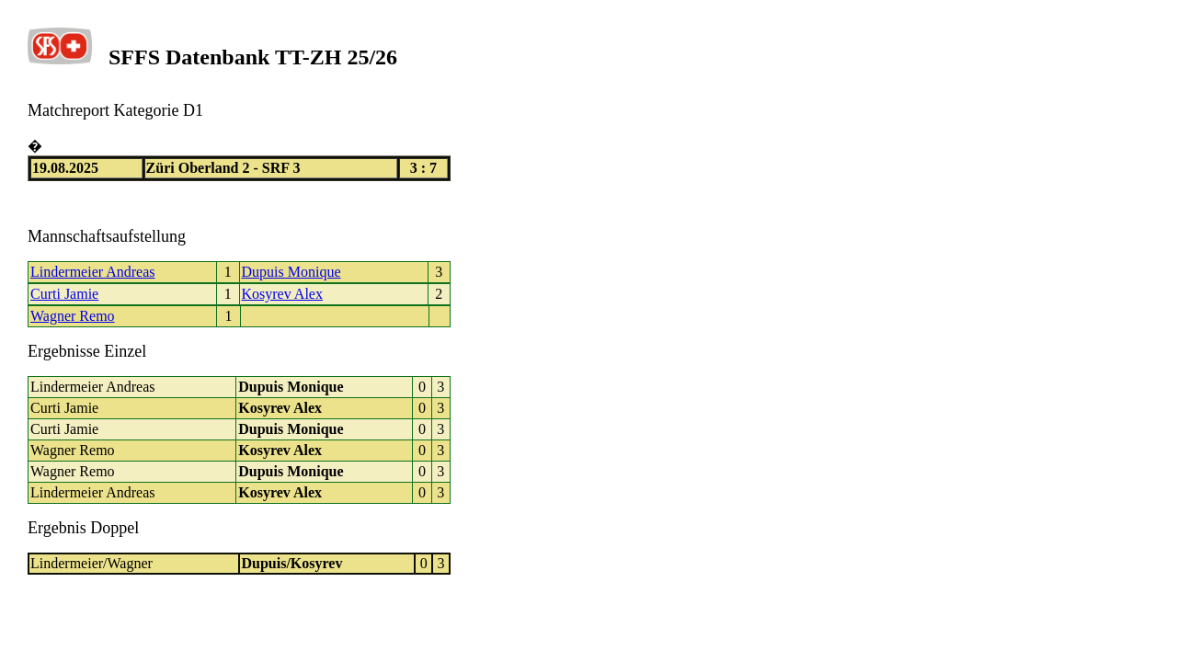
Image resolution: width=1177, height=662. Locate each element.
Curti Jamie (64, 294)
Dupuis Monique (291, 272)
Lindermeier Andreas (92, 272)
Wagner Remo (72, 316)
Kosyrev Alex (282, 294)
